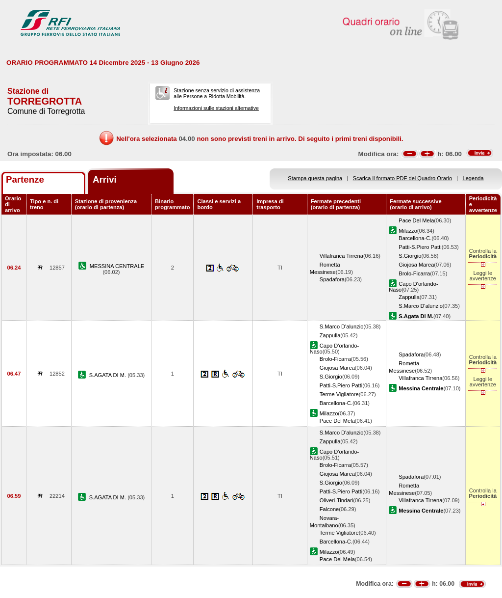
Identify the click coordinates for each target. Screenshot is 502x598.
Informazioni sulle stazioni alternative (216, 108)
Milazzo (408, 231)
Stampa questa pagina (315, 178)
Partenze (25, 179)
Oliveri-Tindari (336, 500)
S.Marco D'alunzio (421, 306)
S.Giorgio (410, 256)
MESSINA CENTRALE (117, 266)
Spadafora (332, 279)
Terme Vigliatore (339, 394)
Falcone (329, 509)
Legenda (473, 178)
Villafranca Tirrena (341, 256)
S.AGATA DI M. (108, 375)
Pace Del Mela (416, 220)
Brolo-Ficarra (414, 273)
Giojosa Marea (416, 265)
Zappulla (409, 297)
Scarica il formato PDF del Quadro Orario (402, 178)
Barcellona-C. (415, 238)
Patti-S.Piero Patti (420, 247)
